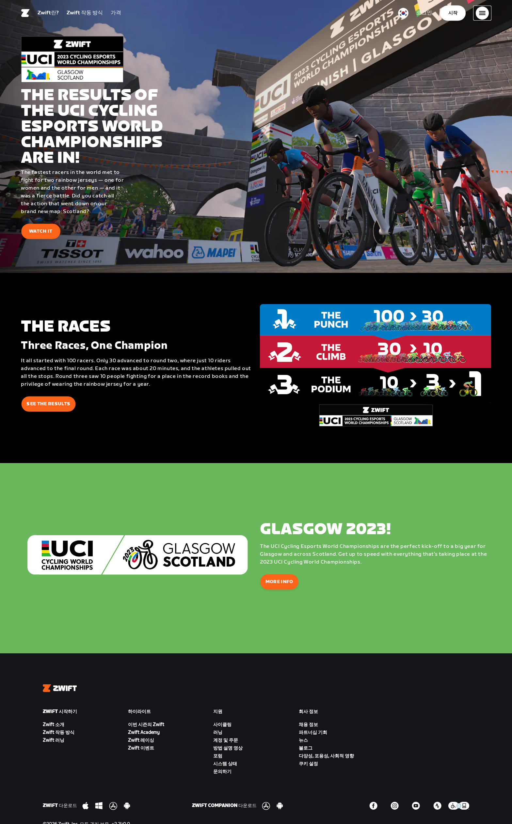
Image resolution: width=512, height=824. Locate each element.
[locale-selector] (403, 14)
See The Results (48, 404)
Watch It (41, 231)
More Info (279, 581)
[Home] (25, 15)
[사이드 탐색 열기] (482, 15)
